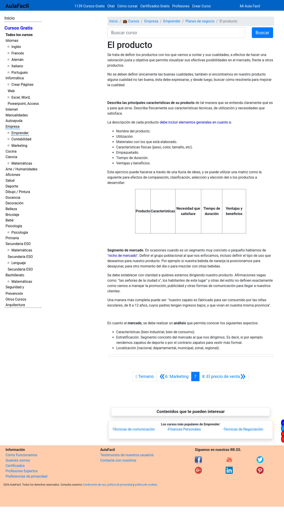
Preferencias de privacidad (26, 476)
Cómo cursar (127, 6)
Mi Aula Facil (250, 6)
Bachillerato (15, 275)
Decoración (15, 203)
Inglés (16, 47)
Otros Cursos (16, 299)
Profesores (180, 6)
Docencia (13, 197)
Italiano (17, 66)
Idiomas (12, 40)
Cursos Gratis (18, 28)
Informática (15, 78)
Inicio (9, 18)
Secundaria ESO (18, 244)
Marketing (19, 145)
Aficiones (13, 175)
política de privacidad (119, 484)
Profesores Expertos (21, 471)
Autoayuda (14, 121)
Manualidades (17, 115)
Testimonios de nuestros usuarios (127, 455)
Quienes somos (18, 460)
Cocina (11, 151)
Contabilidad (21, 139)
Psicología (14, 226)
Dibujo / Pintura (18, 192)
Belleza (11, 209)
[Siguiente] (224, 376)
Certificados (15, 466)
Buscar (262, 32)
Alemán (17, 60)
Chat (111, 6)
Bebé (10, 220)
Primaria (12, 238)
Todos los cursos (19, 35)
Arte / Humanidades (21, 169)
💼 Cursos (131, 21)
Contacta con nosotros (118, 460)
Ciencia (11, 157)
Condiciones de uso (94, 484)
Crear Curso (201, 6)
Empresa (13, 126)
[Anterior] (173, 376)
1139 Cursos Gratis (90, 6)
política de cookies (146, 484)
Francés (17, 53)
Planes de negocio (200, 21)
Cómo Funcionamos (21, 455)
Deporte (12, 186)
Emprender (20, 133)
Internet (12, 109)
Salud (10, 180)
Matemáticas (21, 163)
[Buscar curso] (176, 32)
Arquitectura (15, 305)
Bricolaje (12, 215)
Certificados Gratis (155, 6)
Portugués (19, 72)
